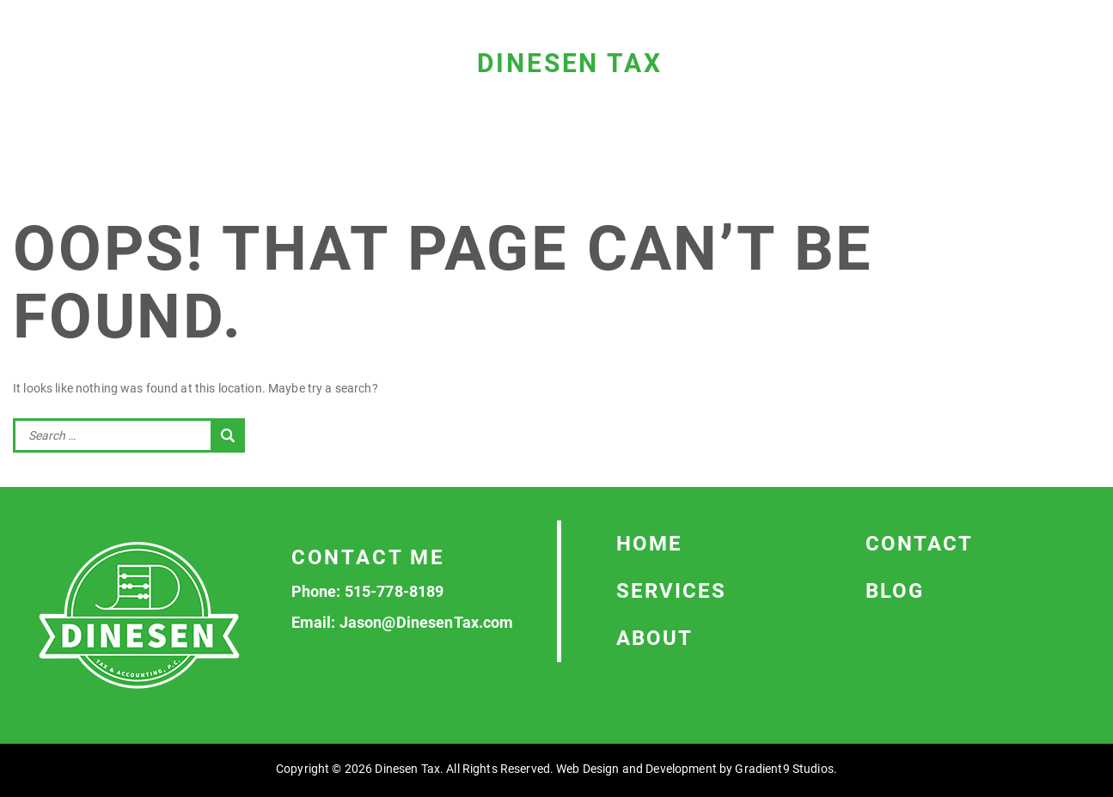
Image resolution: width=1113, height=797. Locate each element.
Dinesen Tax (570, 63)
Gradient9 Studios (784, 769)
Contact (919, 544)
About (654, 638)
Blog (894, 591)
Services (671, 591)
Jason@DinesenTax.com (426, 622)
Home (649, 544)
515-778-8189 (394, 591)
